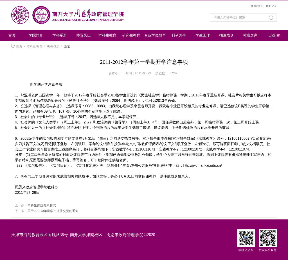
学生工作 (203, 35)
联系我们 (256, 6)
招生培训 (226, 35)
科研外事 (179, 35)
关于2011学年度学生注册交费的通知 (53, 211)
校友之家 (250, 35)
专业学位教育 (155, 35)
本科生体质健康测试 (41, 205)
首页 (12, 35)
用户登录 (271, 6)
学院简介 (36, 35)
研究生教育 (131, 35)
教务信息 (53, 46)
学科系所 (59, 35)
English (274, 35)
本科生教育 (107, 35)
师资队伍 (83, 35)
